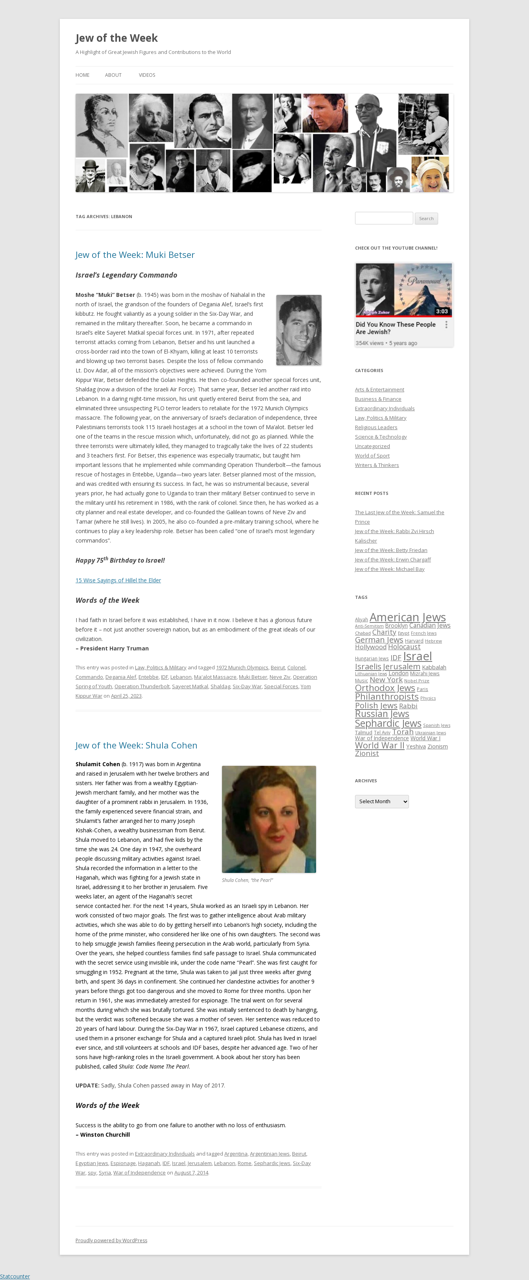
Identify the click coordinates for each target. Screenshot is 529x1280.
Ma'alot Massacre (215, 676)
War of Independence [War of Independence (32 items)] (382, 738)
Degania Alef (120, 676)
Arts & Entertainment (379, 389)
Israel (178, 1163)
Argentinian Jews (270, 1153)
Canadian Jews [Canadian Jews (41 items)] (430, 625)
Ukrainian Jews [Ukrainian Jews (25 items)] (430, 732)
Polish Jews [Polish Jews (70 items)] (376, 705)
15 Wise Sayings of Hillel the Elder (118, 580)
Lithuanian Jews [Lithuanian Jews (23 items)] (371, 673)
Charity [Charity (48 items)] (384, 632)
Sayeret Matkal (190, 686)
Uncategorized (372, 446)
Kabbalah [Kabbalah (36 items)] (434, 667)
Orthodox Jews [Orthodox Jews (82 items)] (385, 688)
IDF (164, 676)
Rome (245, 1163)
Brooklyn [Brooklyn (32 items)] (396, 625)
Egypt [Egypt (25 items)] (403, 633)
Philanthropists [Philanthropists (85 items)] (387, 696)
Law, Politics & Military (161, 667)
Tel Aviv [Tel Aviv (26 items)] (382, 732)
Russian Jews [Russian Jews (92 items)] (382, 713)
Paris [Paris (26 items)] (422, 689)
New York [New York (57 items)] (386, 679)
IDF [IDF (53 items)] (395, 657)
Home (82, 75)
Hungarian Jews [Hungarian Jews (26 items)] (372, 658)
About (113, 75)
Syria (105, 1172)
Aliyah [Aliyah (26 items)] (361, 619)
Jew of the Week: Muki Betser (135, 254)
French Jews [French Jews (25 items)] (424, 633)
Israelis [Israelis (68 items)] (368, 666)
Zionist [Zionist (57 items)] (367, 753)
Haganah (149, 1163)
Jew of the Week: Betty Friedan (391, 550)
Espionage (123, 1163)
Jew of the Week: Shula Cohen (137, 745)
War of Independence (139, 1172)
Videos (147, 75)
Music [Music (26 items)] (361, 680)
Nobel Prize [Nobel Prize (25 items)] (416, 681)
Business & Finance (378, 398)
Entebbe (149, 676)
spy (92, 1172)
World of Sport (372, 455)
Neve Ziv (280, 676)
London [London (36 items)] (398, 673)
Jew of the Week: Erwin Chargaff (393, 559)
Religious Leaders (376, 427)
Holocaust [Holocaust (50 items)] (404, 646)
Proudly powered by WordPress (111, 1240)
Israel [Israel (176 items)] (417, 656)
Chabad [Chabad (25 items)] (363, 633)
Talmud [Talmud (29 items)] (363, 732)
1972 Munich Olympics (242, 667)
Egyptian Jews (92, 1163)
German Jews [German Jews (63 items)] (379, 639)
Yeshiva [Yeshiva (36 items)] (416, 746)
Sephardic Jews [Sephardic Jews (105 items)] (388, 723)
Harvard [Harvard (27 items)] (414, 640)
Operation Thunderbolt (142, 686)
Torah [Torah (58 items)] (403, 731)
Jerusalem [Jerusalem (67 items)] (401, 666)
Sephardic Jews (272, 1163)
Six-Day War (247, 686)
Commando (89, 676)
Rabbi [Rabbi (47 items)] (408, 705)
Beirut (278, 667)
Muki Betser (253, 676)
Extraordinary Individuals (165, 1153)
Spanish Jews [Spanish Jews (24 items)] (436, 725)
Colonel (296, 667)
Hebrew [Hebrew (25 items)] (433, 641)
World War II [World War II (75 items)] (380, 745)
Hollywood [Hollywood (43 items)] (371, 647)
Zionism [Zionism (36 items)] (437, 746)
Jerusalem (200, 1163)
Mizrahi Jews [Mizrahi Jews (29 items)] (425, 673)
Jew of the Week (117, 38)
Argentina (236, 1153)
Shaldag (220, 686)
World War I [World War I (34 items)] (425, 738)
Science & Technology (381, 436)
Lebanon (181, 676)
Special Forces (281, 686)
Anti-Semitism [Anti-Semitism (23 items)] (369, 626)
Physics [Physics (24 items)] (428, 698)
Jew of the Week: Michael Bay (390, 568)
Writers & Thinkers (377, 465)
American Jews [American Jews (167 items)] (408, 616)
